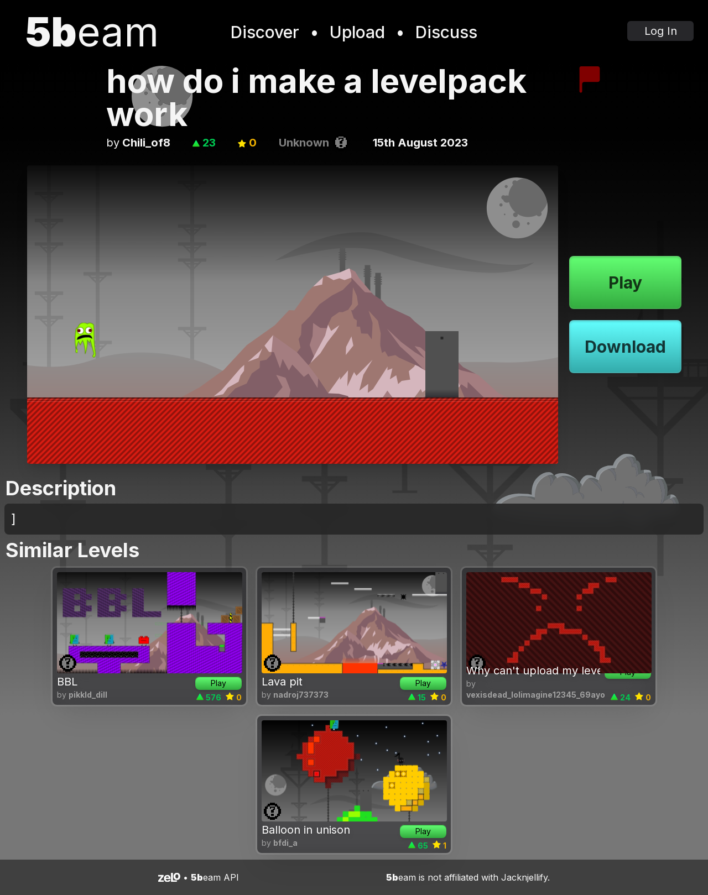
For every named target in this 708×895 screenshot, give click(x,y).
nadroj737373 (301, 694)
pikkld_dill (88, 694)
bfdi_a (285, 842)
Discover (265, 32)
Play (625, 282)
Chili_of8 (146, 142)
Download (625, 347)
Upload (357, 32)
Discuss (446, 32)
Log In (660, 31)
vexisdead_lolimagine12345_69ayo (535, 694)
